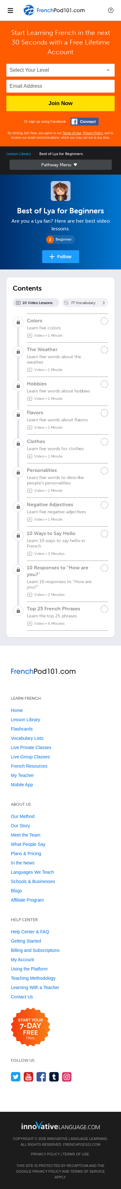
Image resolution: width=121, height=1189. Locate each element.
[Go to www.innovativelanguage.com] (60, 1125)
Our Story (20, 825)
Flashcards (22, 728)
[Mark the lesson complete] (104, 321)
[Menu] (10, 10)
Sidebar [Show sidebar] (61, 165)
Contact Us (22, 996)
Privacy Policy (93, 133)
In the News (22, 862)
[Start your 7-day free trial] (30, 1027)
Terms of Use (72, 133)
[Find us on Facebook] (41, 1077)
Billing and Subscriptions (35, 950)
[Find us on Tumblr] (54, 1077)
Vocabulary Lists (27, 738)
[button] (110, 10)
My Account (22, 959)
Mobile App (22, 784)
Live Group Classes (30, 756)
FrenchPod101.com (82, 1144)
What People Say (28, 844)
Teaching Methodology (33, 978)
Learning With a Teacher (35, 987)
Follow (64, 256)
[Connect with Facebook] (84, 121)
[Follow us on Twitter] (16, 1077)
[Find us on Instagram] (67, 1077)
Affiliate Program (27, 900)
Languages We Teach (32, 872)
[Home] (54, 15)
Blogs (16, 890)
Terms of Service (87, 1171)
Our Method (22, 816)
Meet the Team (25, 835)
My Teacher (22, 775)
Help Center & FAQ (30, 931)
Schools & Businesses (33, 881)
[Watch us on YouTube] (29, 1077)
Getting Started (26, 941)
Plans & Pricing (26, 853)
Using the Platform (29, 968)
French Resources (29, 766)
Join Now (61, 103)
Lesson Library (18, 154)
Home (17, 710)
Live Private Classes (31, 747)
